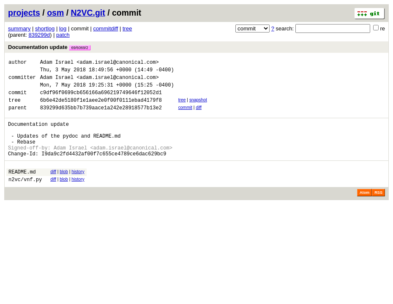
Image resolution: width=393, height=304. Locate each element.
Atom (364, 211)
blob (64, 188)
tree (127, 28)
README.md (22, 189)
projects (24, 12)
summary (19, 28)
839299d (39, 35)
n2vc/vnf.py (25, 198)
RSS (378, 211)
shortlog (45, 28)
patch (63, 35)
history (77, 188)
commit (185, 115)
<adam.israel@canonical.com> (117, 63)
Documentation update (49, 47)
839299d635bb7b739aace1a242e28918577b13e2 (101, 116)
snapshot (198, 106)
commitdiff (105, 28)
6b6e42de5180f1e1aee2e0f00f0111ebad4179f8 (101, 107)
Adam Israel (57, 63)
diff (199, 115)
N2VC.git (88, 12)
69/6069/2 (79, 48)
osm (55, 12)
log (62, 28)
